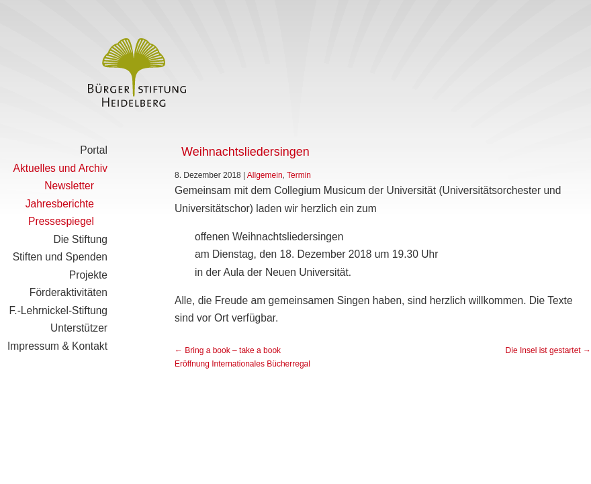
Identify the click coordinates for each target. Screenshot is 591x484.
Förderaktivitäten (68, 292)
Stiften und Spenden (60, 256)
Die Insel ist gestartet (548, 350)
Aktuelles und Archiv (60, 168)
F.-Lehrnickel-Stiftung (58, 310)
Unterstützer (78, 328)
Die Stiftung (80, 239)
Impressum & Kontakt (57, 346)
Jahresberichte (60, 203)
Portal (93, 150)
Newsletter (69, 185)
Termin (299, 175)
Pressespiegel (61, 221)
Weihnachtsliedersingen (245, 151)
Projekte (88, 275)
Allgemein (265, 175)
